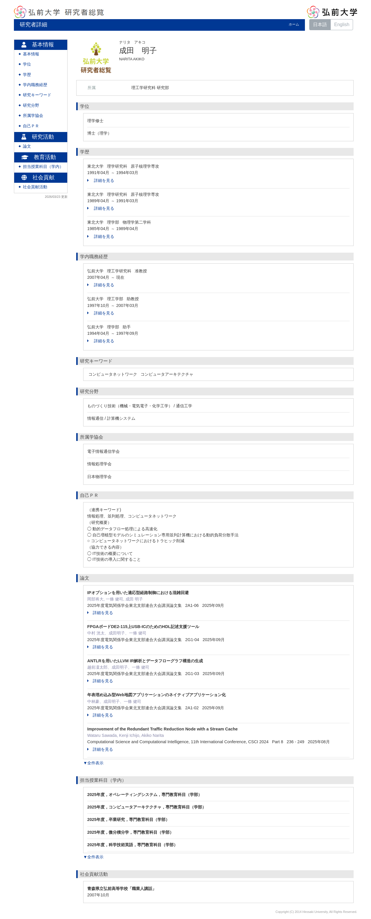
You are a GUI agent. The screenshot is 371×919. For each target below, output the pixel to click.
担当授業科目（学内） (43, 166)
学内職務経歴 (35, 85)
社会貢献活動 (35, 187)
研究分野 (31, 105)
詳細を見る (100, 180)
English (341, 24)
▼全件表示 (93, 763)
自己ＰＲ (31, 126)
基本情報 (31, 54)
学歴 (27, 75)
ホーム (294, 24)
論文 (27, 146)
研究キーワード (37, 95)
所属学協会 (33, 115)
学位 (27, 64)
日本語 (320, 24)
